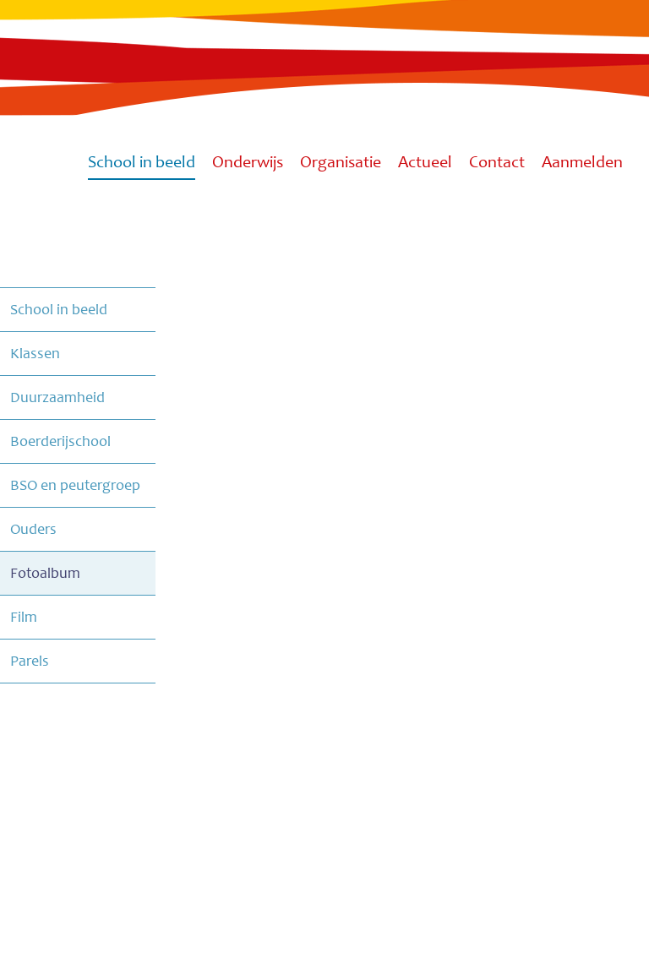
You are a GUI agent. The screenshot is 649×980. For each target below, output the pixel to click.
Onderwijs (247, 163)
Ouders (33, 529)
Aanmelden (582, 163)
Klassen (35, 353)
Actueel (425, 163)
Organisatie (340, 163)
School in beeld (141, 163)
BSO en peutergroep (75, 485)
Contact (497, 163)
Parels (29, 660)
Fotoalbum (45, 573)
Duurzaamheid (57, 397)
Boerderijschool (60, 441)
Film (23, 616)
